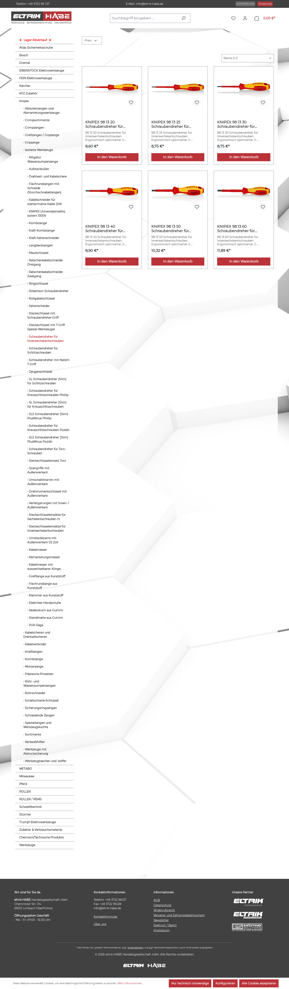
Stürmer (25, 814)
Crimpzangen (34, 127)
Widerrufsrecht (164, 910)
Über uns (100, 924)
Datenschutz (162, 905)
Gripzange (32, 142)
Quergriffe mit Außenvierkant (38, 470)
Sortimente (33, 734)
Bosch (23, 55)
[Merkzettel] (234, 18)
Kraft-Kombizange (42, 230)
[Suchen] (184, 18)
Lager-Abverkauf (35, 40)
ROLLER (25, 791)
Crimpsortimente (37, 120)
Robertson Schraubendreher (48, 291)
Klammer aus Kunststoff (46, 595)
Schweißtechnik (30, 807)
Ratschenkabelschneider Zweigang (45, 274)
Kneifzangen (33, 652)
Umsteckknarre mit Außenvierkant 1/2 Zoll (42, 540)
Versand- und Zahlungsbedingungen (179, 915)
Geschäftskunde (245, 3)
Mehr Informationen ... (130, 983)
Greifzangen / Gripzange (42, 135)
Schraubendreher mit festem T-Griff (48, 362)
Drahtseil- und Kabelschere (48, 176)
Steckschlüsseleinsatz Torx (47, 461)
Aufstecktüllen (39, 169)
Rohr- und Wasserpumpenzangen (39, 683)
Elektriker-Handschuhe (45, 603)
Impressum (162, 930)
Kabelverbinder (35, 644)
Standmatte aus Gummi (46, 618)
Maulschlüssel (38, 253)
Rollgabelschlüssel (42, 298)
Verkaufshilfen (35, 742)
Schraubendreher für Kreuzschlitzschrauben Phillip (47, 393)
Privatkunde (265, 3)
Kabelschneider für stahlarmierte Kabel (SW (44, 202)
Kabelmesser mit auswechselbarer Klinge (44, 567)
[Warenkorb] (265, 18)
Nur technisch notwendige (190, 983)
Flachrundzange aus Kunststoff (42, 586)
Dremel (24, 63)
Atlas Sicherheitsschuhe (36, 47)
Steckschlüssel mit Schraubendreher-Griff (43, 315)
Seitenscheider (39, 306)
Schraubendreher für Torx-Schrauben (46, 451)
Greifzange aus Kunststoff (47, 576)
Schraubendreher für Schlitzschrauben (42, 350)
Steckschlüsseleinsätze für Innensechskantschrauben (46, 528)
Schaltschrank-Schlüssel (42, 700)
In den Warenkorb (111, 157)
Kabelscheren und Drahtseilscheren (36, 635)
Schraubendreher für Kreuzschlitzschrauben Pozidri (48, 428)
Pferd (23, 784)
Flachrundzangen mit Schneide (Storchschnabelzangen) (44, 188)
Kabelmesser (38, 550)
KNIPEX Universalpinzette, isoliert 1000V (46, 213)
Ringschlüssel (38, 283)
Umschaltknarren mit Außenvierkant (43, 482)
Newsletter (161, 920)
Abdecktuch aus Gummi (46, 610)
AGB (157, 900)
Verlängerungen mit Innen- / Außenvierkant (48, 505)
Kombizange (38, 223)
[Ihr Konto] (246, 18)
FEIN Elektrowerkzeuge (35, 78)
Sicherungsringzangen (41, 708)
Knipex (24, 101)
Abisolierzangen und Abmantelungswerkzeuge (41, 111)
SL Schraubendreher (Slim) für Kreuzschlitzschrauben (46, 404)
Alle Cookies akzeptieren (259, 983)
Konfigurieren (225, 983)
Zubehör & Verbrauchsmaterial (40, 830)
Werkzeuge (27, 845)
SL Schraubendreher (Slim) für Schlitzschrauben (46, 381)
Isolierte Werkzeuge (39, 150)
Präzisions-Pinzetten (39, 674)
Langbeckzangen (41, 245)
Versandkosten (135, 947)
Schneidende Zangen (39, 715)
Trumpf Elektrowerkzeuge (37, 822)
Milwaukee (26, 776)
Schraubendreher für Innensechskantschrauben (45, 339)
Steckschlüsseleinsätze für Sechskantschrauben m (46, 517)
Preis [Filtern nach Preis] (90, 40)
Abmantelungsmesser (44, 557)
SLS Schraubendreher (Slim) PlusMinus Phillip (47, 416)
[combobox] (144, 18)
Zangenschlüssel (40, 371)
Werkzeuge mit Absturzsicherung (35, 751)
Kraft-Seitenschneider (44, 238)
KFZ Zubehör (28, 93)
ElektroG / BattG (165, 925)
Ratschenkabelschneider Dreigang (45, 262)
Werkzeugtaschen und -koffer (45, 761)
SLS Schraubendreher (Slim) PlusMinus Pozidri (47, 439)
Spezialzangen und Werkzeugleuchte (37, 725)
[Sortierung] (248, 58)
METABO (25, 768)
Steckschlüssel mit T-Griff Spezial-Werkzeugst (46, 327)
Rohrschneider (35, 693)
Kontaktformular (105, 916)
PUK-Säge (36, 625)
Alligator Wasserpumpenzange (42, 159)
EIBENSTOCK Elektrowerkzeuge (41, 70)
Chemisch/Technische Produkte (41, 837)
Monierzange (34, 666)
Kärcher (24, 86)
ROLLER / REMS (30, 799)
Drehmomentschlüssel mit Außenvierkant (47, 494)
